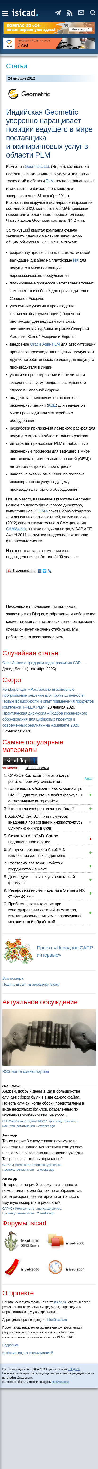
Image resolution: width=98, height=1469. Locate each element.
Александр (9, 1135)
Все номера (12, 978)
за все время (37, 768)
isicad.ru (60, 1302)
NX (76, 260)
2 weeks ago (46, 1126)
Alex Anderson (11, 1085)
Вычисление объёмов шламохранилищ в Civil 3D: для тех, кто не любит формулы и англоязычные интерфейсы (46, 795)
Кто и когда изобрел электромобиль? (41, 808)
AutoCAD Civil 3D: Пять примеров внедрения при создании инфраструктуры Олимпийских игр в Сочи (45, 822)
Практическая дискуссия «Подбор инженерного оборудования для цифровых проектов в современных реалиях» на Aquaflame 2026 (44, 719)
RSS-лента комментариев (25, 1071)
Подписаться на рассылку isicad (30, 984)
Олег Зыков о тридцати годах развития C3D (41, 663)
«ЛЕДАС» (74, 1369)
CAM (43, 511)
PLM (50, 181)
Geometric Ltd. (37, 166)
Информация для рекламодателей (27, 1353)
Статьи (16, 66)
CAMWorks (16, 529)
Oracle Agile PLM (45, 344)
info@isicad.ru (57, 1320)
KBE (52, 405)
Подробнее (10, 1345)
